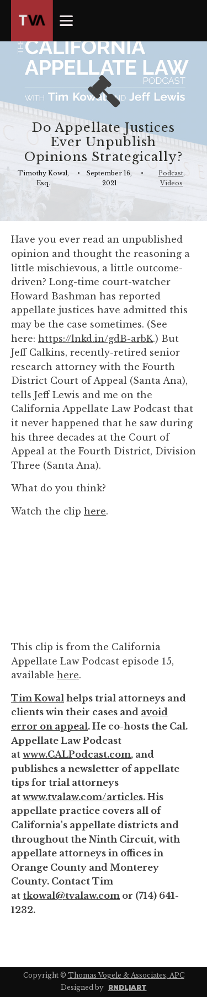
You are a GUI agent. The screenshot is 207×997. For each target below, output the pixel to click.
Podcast (170, 173)
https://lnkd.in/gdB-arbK (95, 338)
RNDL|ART (127, 987)
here (95, 511)
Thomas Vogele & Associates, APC (126, 975)
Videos (171, 183)
